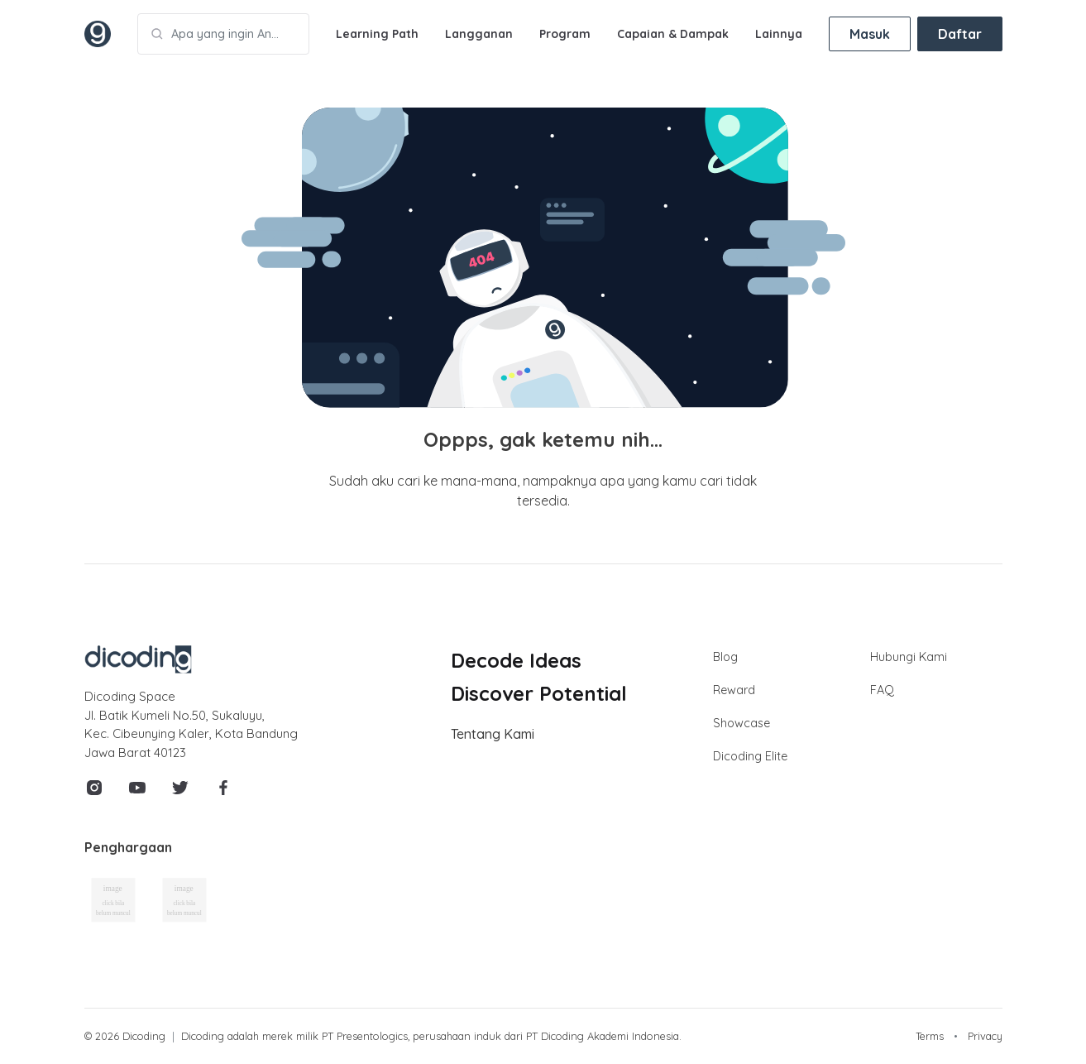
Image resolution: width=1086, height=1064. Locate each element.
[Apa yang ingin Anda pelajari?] (223, 34)
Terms (930, 1035)
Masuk (869, 34)
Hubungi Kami (908, 656)
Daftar (960, 34)
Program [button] (565, 33)
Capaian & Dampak (673, 33)
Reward (734, 690)
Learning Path (377, 33)
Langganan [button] (479, 33)
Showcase (741, 723)
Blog (725, 656)
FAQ (882, 690)
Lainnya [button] (778, 33)
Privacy (985, 1035)
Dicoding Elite (750, 756)
